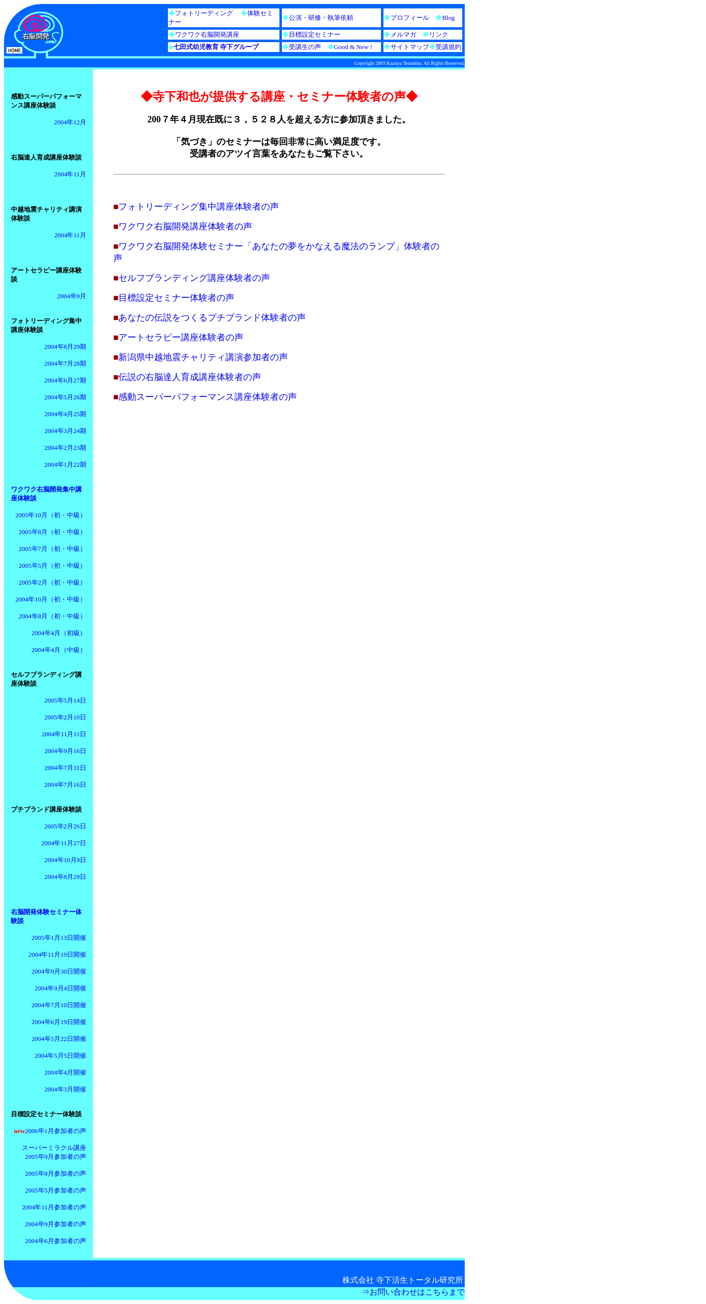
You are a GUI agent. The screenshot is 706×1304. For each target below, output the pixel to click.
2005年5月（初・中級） (53, 565)
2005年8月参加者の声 (56, 1173)
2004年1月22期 (66, 464)
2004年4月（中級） (59, 649)
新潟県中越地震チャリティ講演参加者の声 (203, 357)
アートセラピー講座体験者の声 (180, 337)
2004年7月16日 (66, 784)
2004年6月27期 (66, 380)
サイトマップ (409, 47)
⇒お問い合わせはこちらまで (413, 1292)
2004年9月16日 (66, 751)
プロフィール (409, 17)
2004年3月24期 (66, 431)
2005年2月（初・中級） (53, 582)
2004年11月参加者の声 (54, 1207)
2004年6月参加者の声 (56, 1241)
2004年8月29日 (66, 876)
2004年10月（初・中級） (50, 599)
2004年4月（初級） (59, 633)
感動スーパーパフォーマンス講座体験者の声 (207, 397)
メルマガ (403, 34)
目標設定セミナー (314, 34)
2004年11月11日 (64, 734)
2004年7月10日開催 (59, 1005)
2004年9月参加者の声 (56, 1224)
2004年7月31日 (66, 767)
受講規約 (448, 47)
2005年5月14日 (66, 700)
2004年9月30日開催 (59, 971)
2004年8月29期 (66, 346)
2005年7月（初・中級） (53, 548)
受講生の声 (305, 47)
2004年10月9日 (66, 860)
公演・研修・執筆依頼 (321, 17)
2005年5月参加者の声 (56, 1190)
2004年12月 (70, 122)
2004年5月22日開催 (59, 1038)
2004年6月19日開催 (59, 1022)
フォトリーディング (204, 13)
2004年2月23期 (66, 447)
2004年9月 (72, 296)
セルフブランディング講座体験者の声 (194, 278)
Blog (448, 17)
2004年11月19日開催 (57, 954)
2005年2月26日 (66, 826)
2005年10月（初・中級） (50, 515)
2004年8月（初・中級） (53, 616)
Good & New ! (347, 47)
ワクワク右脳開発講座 (207, 34)
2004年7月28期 (66, 363)
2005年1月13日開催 (59, 937)
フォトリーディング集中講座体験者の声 (198, 207)
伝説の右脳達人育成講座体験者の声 (189, 377)
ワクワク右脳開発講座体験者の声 (185, 226)
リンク (438, 34)
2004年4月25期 (66, 414)
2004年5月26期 (66, 397)
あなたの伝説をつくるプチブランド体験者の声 (212, 318)
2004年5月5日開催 (60, 1055)
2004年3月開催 (66, 1089)
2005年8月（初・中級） (53, 532)
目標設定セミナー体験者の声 (176, 298)
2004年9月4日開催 (60, 988)
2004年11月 (70, 174)
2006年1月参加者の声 (56, 1131)
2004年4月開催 (66, 1072)
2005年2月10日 (66, 717)
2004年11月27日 (63, 843)
